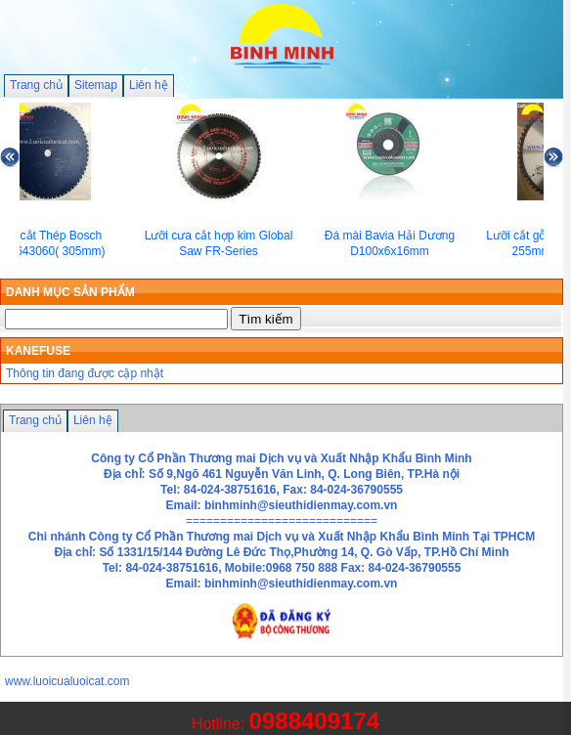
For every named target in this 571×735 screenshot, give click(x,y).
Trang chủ (36, 85)
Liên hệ (148, 85)
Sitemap (95, 85)
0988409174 (314, 721)
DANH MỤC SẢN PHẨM (70, 292)
